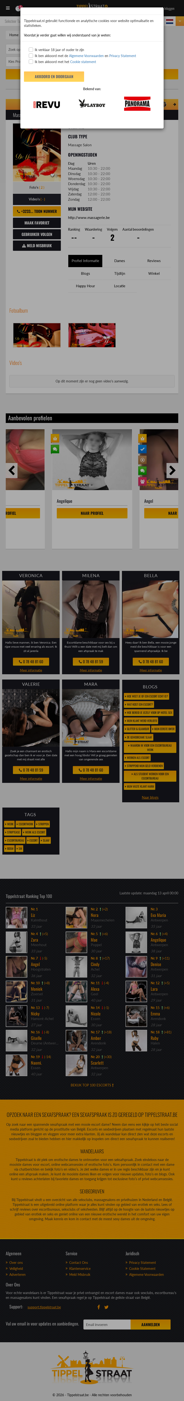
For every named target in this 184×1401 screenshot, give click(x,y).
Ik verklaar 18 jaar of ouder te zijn (56, 49)
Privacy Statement (122, 56)
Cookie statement (82, 62)
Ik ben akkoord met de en (82, 55)
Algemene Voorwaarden (86, 56)
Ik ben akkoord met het (62, 61)
